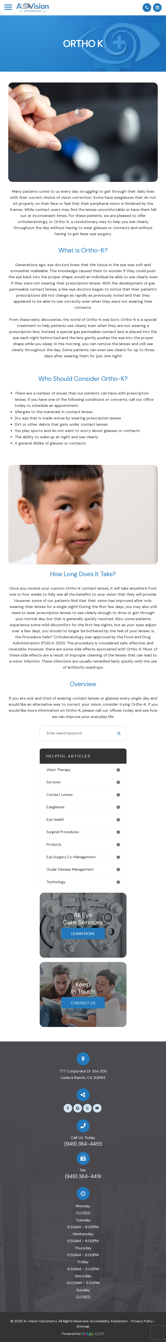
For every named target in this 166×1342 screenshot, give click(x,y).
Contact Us (83, 1002)
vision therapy (58, 770)
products (53, 844)
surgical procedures (62, 832)
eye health (55, 819)
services (53, 782)
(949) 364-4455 (83, 1144)
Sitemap (83, 1326)
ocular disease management (70, 869)
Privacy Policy (142, 1321)
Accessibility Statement (109, 1321)
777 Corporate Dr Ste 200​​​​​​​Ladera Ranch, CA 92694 (83, 1074)
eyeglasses (55, 807)
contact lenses (59, 794)
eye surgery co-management (71, 857)
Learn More (83, 933)
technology (55, 882)
